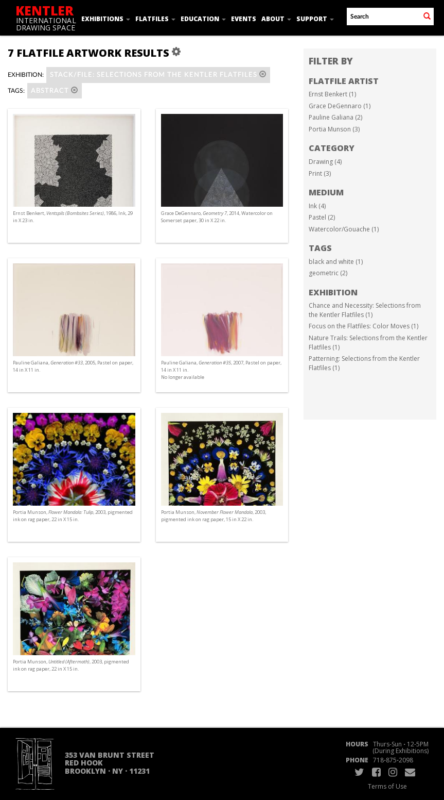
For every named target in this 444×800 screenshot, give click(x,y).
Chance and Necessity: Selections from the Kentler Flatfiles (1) (365, 310)
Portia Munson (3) (334, 129)
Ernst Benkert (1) (332, 94)
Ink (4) (317, 206)
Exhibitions (105, 18)
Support (315, 18)
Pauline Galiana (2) (335, 117)
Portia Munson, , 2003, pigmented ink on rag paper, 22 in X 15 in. (73, 516)
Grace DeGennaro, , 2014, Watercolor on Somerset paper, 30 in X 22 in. (217, 217)
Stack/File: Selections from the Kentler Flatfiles (158, 74)
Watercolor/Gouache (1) (344, 229)
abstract (54, 90)
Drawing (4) (325, 161)
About (276, 18)
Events (243, 18)
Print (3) (320, 173)
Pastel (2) (322, 217)
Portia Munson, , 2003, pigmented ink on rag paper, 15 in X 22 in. (213, 516)
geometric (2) (328, 273)
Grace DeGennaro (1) (339, 106)
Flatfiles (155, 18)
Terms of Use (387, 786)
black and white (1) (336, 261)
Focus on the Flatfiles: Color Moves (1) (363, 326)
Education (203, 18)
